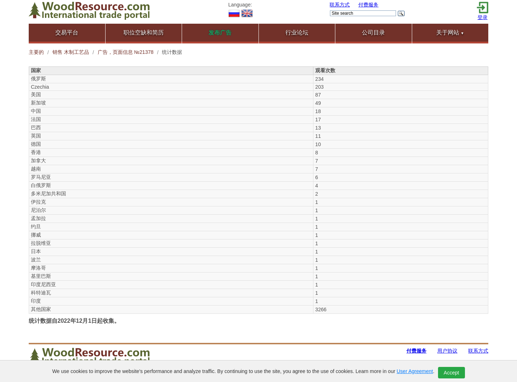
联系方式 (340, 5)
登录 (483, 17)
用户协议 (447, 351)
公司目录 (373, 32)
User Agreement (415, 371)
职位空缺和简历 (144, 32)
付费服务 (368, 5)
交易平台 (66, 32)
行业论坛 (296, 32)
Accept (451, 373)
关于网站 (450, 32)
